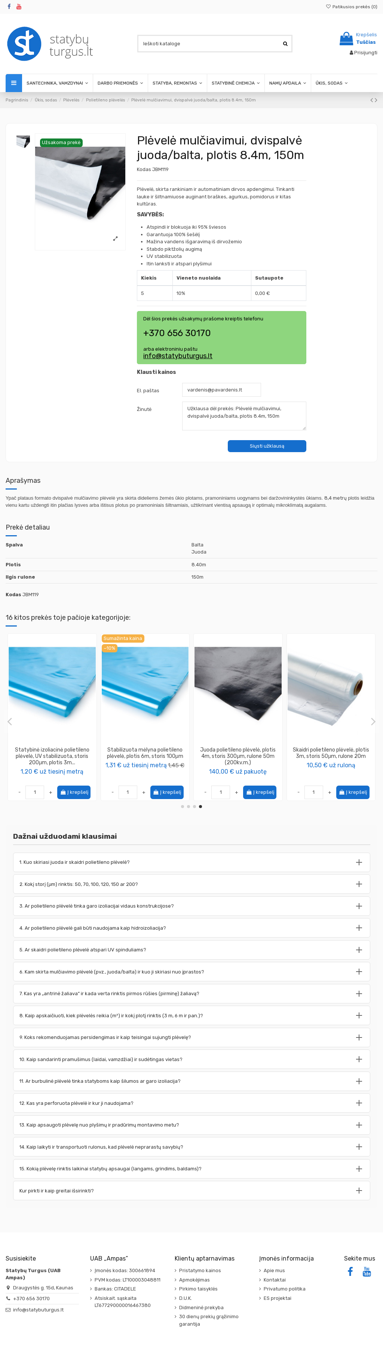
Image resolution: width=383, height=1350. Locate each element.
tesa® (52, 763)
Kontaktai (275, 1280)
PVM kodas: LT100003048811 (127, 1280)
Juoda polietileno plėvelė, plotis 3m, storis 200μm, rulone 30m (145, 753)
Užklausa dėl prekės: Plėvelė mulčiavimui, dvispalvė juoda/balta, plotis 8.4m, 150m (244, 416)
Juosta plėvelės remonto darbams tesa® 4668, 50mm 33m (52, 753)
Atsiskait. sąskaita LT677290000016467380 (123, 1301)
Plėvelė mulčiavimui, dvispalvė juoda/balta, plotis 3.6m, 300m (238, 753)
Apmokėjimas (194, 1280)
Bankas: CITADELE (115, 1289)
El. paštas (148, 390)
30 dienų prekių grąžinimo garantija (209, 1320)
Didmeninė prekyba (201, 1307)
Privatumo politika (285, 1289)
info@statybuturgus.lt (177, 356)
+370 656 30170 (31, 1298)
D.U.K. (185, 1298)
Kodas (144, 169)
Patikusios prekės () (351, 6)
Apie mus (274, 1270)
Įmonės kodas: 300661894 (125, 1270)
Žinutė (144, 409)
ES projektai (277, 1298)
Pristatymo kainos (200, 1270)
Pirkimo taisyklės (198, 1289)
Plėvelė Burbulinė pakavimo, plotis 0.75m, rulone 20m (331, 753)
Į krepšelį (74, 792)
